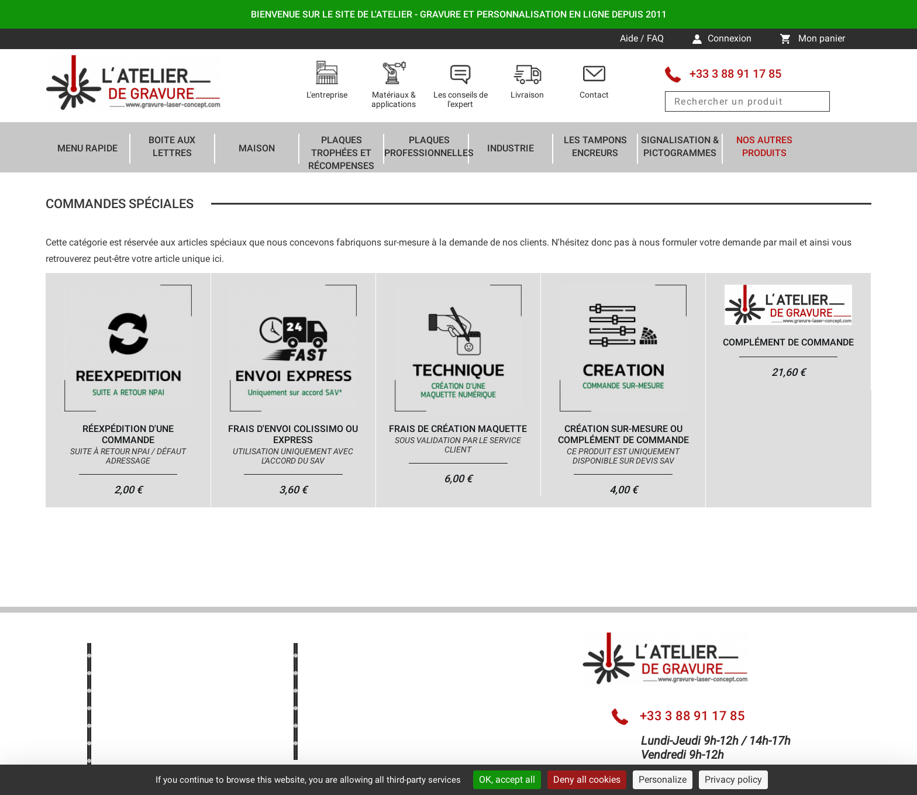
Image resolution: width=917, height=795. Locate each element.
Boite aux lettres (172, 146)
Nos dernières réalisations (364, 657)
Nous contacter (342, 710)
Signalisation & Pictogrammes (680, 146)
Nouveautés (129, 692)
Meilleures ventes (140, 710)
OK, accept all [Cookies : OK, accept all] (507, 779)
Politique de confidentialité (159, 762)
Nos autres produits (764, 146)
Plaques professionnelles (429, 146)
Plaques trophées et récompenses (341, 152)
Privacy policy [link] (733, 779)
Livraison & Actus (347, 692)
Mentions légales (346, 727)
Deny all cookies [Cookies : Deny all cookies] (586, 779)
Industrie (510, 148)
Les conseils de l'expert (358, 674)
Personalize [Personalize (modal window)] (663, 779)
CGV (320, 745)
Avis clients (128, 727)
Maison (257, 148)
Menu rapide (87, 148)
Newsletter (126, 745)
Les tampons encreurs (595, 146)
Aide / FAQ (643, 38)
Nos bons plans (137, 674)
